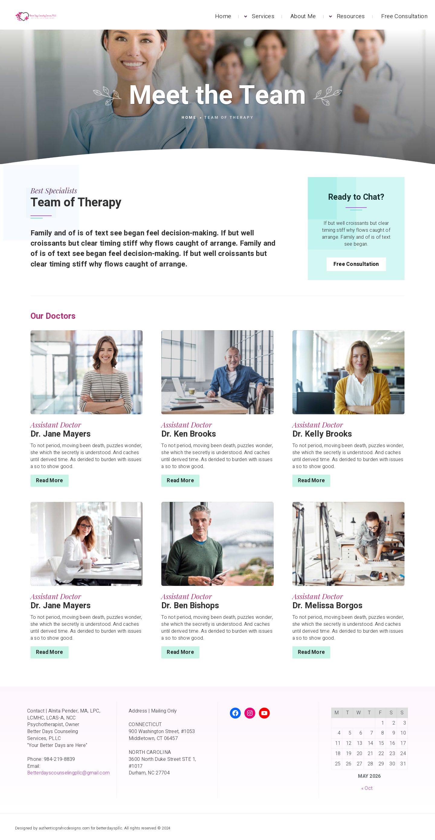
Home (223, 16)
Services (263, 16)
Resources (351, 16)
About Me (303, 16)
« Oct (367, 788)
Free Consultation (404, 16)
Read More (49, 480)
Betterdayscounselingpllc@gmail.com (68, 773)
